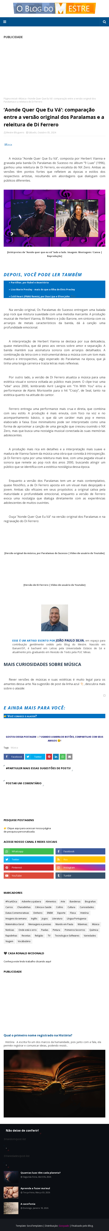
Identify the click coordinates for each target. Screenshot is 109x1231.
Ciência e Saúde (43, 907)
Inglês (34, 918)
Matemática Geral (15, 924)
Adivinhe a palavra (31, 901)
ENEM (50, 912)
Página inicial (10, 98)
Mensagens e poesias (39, 924)
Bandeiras (75, 901)
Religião (39, 935)
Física (73, 912)
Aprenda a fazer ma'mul (35, 1188)
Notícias (10, 930)
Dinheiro (37, 912)
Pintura (56, 930)
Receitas (26, 935)
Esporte (61, 912)
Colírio (59, 907)
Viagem (9, 941)
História (84, 912)
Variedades (90, 935)
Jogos (45, 918)
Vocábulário (24, 941)
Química (94, 930)
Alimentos (51, 901)
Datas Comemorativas (17, 912)
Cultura (71, 907)
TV (49, 935)
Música (22, 98)
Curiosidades (87, 907)
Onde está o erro (28, 930)
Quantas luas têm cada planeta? (41, 1172)
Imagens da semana (16, 918)
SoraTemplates (35, 1225)
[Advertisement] (54, 68)
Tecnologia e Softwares (67, 935)
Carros (9, 907)
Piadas (44, 930)
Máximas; (82, 924)
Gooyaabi (64, 1225)
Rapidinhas (11, 935)
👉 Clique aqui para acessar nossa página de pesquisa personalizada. (27, 830)
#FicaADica (11, 901)
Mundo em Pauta (64, 924)
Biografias (90, 901)
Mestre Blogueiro (15, 132)
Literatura (57, 918)
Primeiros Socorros (75, 930)
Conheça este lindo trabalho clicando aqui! (27, 961)
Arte (63, 901)
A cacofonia (28, 1204)
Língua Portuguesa (76, 918)
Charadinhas (24, 907)
